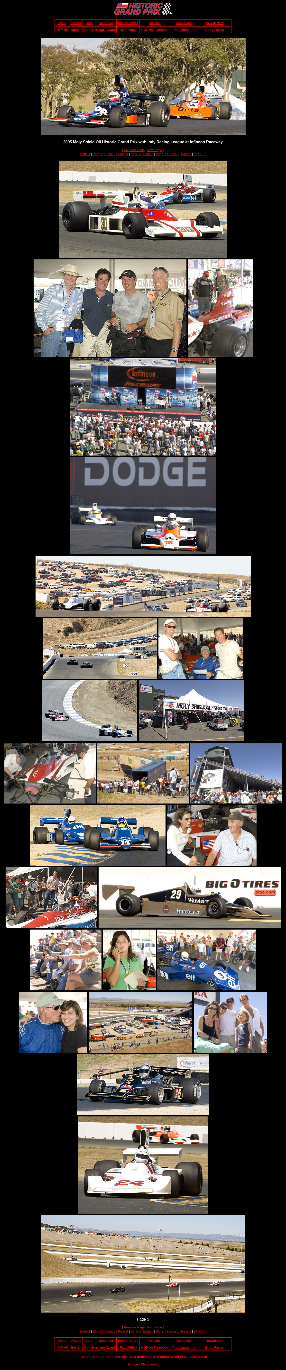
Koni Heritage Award (99, 30)
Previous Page (134, 150)
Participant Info (184, 30)
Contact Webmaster (143, 1364)
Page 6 (148, 154)
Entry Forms (214, 30)
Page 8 (173, 154)
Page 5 (136, 154)
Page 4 (123, 154)
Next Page (154, 150)
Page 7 (161, 154)
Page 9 (186, 154)
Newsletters (214, 23)
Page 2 (98, 154)
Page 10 (199, 154)
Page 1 (85, 154)
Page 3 (110, 154)
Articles (155, 23)
